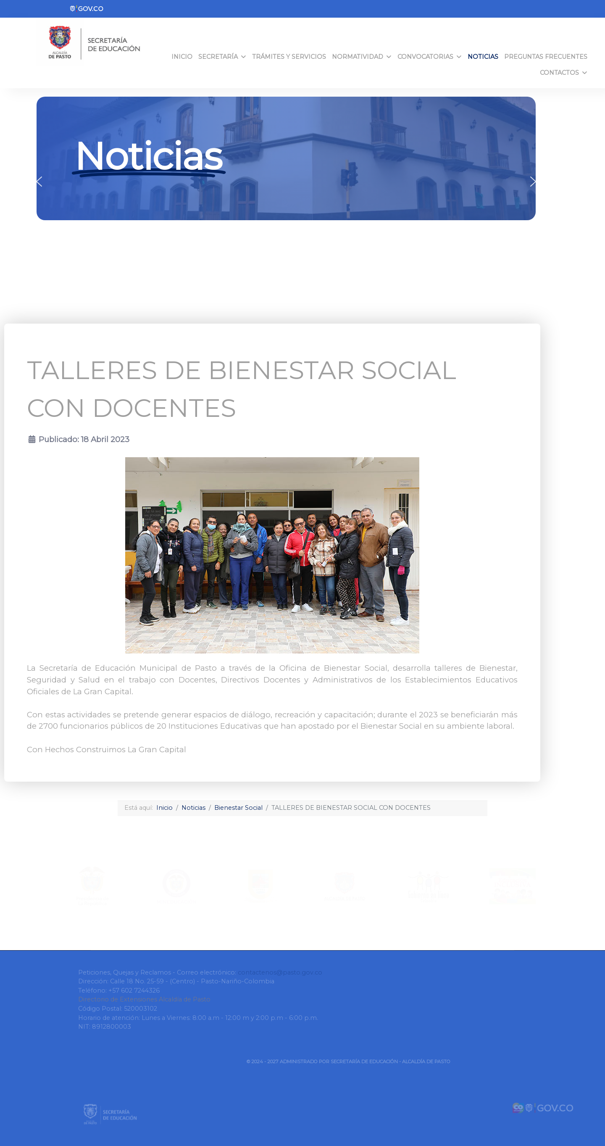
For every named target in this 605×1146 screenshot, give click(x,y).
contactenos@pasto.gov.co (280, 972)
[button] (39, 181)
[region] (286, 181)
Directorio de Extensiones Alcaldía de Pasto (144, 999)
